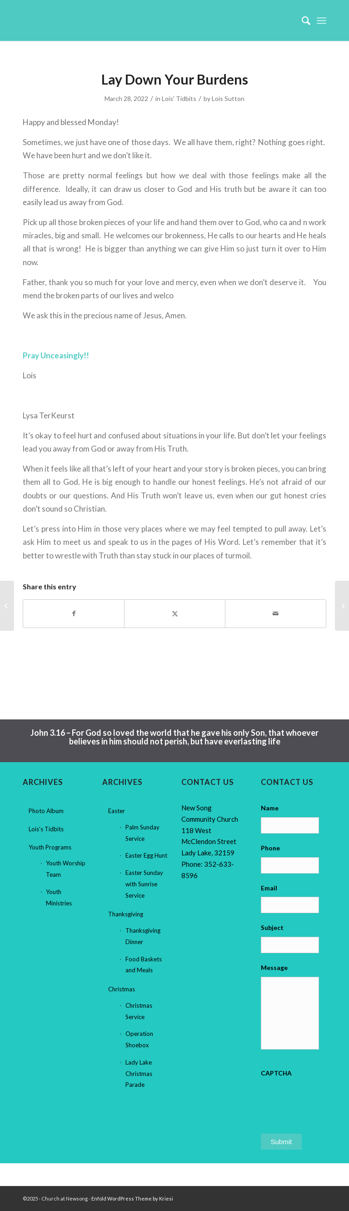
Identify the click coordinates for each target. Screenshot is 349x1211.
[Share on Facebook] (73, 613)
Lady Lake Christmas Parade (138, 1074)
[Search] (301, 20)
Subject (272, 927)
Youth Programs (50, 847)
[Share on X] (175, 613)
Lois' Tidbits (179, 98)
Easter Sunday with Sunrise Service (144, 884)
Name (270, 808)
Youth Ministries (59, 897)
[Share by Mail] (275, 613)
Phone (270, 848)
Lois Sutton (228, 98)
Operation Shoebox (139, 1039)
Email (269, 888)
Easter (116, 810)
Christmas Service (138, 1011)
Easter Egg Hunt (146, 855)
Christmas (121, 989)
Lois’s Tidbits (46, 829)
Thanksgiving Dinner (142, 936)
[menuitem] (301, 20)
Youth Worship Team (65, 868)
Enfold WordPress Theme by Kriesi (132, 1198)
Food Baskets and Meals (143, 964)
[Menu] (321, 20)
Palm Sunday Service (142, 833)
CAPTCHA (276, 1073)
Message (274, 967)
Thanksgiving (125, 914)
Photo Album (46, 810)
